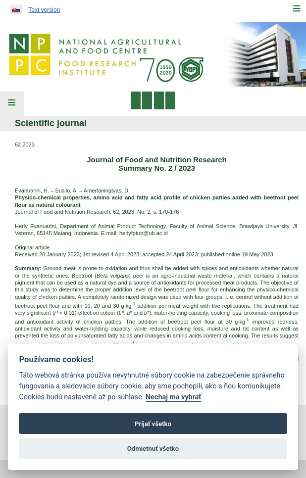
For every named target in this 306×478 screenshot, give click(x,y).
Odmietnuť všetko (153, 448)
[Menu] (296, 8)
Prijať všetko (153, 424)
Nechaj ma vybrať (173, 397)
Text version (44, 9)
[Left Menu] (12, 104)
